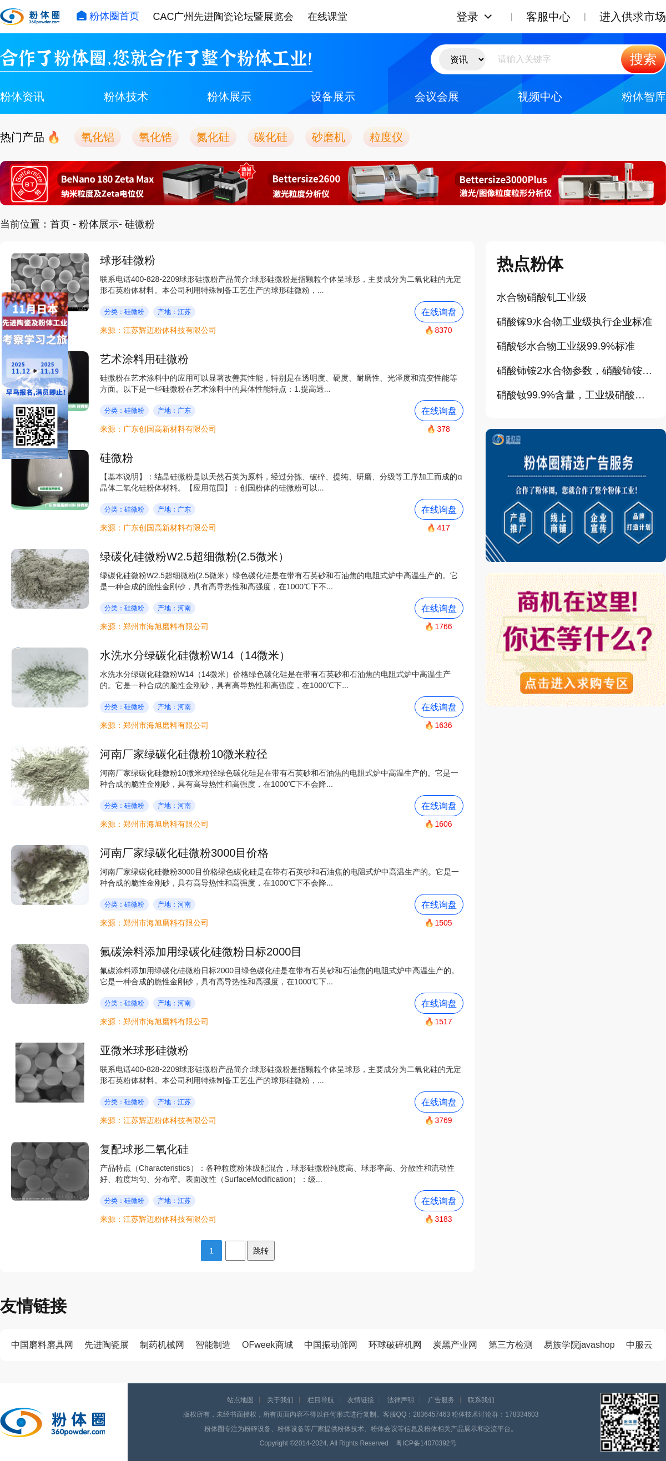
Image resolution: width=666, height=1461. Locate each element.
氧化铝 (97, 137)
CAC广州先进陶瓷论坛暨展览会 (223, 16)
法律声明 (400, 1400)
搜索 (643, 59)
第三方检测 (510, 1344)
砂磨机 (328, 137)
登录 (467, 16)
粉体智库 (644, 96)
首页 (60, 224)
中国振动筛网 (330, 1344)
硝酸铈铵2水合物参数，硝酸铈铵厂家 (576, 371)
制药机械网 (162, 1344)
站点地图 (240, 1400)
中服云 (639, 1344)
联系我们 (481, 1400)
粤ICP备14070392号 (426, 1443)
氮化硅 (213, 137)
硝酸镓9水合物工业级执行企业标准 (574, 322)
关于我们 (280, 1400)
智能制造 (213, 1344)
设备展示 (333, 96)
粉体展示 (229, 96)
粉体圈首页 (107, 16)
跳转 (261, 1250)
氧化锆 (155, 137)
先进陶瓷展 (106, 1344)
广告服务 (441, 1400)
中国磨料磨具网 (42, 1344)
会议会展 (437, 96)
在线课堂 (327, 16)
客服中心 (548, 16)
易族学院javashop (579, 1344)
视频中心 (540, 96)
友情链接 (360, 1400)
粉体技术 (126, 96)
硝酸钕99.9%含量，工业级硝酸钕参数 (576, 395)
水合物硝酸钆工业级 (542, 297)
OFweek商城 (267, 1344)
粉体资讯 (22, 96)
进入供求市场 (632, 16)
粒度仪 (386, 137)
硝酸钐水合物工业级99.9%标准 (566, 346)
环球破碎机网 (395, 1344)
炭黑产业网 (455, 1344)
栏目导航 (320, 1400)
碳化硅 (270, 137)
